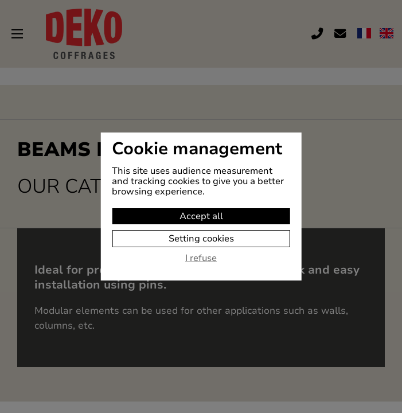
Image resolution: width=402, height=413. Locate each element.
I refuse (201, 258)
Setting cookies (201, 238)
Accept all (201, 216)
